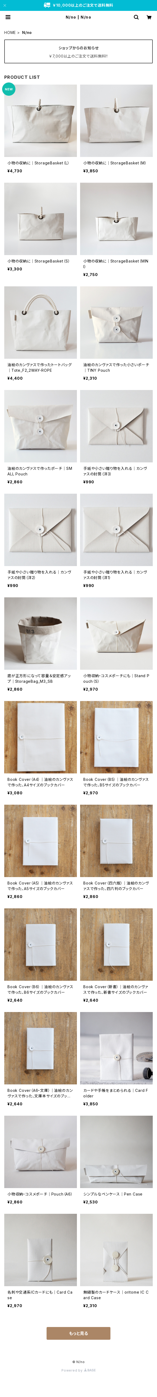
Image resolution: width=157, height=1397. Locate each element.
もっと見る (78, 1333)
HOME (10, 32)
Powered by (78, 1370)
